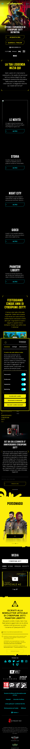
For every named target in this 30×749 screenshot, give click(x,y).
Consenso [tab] (7, 346)
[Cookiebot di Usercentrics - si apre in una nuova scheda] (20, 342)
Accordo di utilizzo (19, 699)
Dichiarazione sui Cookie (11, 708)
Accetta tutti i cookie (15, 396)
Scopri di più (20, 410)
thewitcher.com (15, 738)
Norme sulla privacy (8, 647)
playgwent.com (15, 746)
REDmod (23, 708)
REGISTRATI (15, 651)
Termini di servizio (18, 647)
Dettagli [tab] (14, 346)
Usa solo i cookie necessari (15, 405)
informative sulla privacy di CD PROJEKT (13, 643)
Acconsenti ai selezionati (15, 400)
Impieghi (8, 699)
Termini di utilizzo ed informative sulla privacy (15, 694)
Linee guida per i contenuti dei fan (15, 703)
